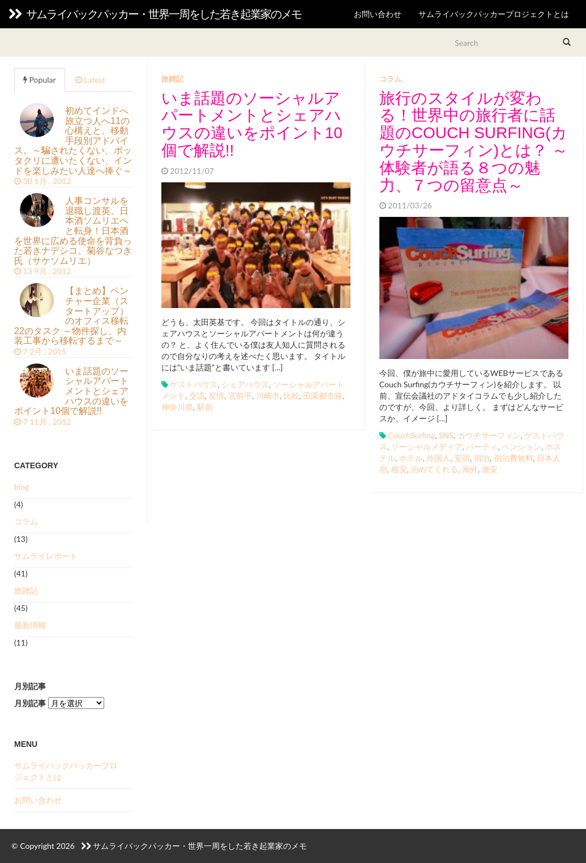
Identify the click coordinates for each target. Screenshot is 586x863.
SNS (446, 435)
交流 (197, 395)
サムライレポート (46, 556)
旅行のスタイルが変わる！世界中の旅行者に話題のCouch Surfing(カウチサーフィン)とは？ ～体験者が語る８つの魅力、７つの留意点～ (473, 141)
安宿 (462, 458)
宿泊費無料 (513, 458)
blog (21, 487)
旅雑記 (172, 78)
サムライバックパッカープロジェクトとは (493, 14)
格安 (399, 469)
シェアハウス (245, 384)
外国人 (438, 458)
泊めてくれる (434, 469)
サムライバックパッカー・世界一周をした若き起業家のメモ (154, 14)
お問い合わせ (377, 14)
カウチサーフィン (489, 435)
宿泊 (482, 458)
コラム (390, 78)
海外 (470, 469)
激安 (490, 469)
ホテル (411, 458)
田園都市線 (323, 395)
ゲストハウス (193, 384)
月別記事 (30, 703)
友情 (216, 395)
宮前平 (240, 395)
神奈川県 (177, 407)
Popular (39, 79)
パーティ (482, 446)
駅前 (205, 407)
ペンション (521, 446)
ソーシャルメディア (427, 446)
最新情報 (30, 625)
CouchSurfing (411, 435)
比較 (292, 395)
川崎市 (268, 395)
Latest (90, 79)
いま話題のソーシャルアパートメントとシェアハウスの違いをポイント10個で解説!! (252, 124)
